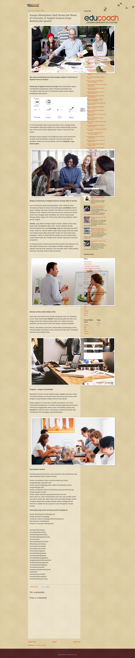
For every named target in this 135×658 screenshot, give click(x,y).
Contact (99, 322)
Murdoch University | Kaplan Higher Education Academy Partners (98, 198)
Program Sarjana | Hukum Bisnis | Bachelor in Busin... (95, 81)
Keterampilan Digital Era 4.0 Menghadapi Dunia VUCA (98, 207)
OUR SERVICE (87, 261)
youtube (86, 313)
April (88, 163)
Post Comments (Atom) (40, 645)
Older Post (76, 642)
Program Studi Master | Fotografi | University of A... (95, 118)
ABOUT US (87, 281)
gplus (85, 308)
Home (54, 642)
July (88, 49)
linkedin (86, 315)
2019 (87, 168)
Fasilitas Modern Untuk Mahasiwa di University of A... (95, 137)
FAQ (85, 283)
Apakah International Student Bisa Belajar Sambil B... (95, 70)
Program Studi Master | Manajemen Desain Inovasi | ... (95, 107)
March (88, 165)
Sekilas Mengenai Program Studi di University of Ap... (95, 66)
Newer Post (32, 642)
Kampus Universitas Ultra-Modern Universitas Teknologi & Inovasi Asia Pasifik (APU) (99, 230)
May (88, 54)
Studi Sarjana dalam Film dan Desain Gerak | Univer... (96, 126)
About (98, 325)
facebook (86, 304)
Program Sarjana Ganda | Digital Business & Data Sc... (95, 100)
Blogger (75, 654)
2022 (87, 40)
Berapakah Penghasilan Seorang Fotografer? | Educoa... (95, 155)
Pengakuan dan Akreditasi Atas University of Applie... (94, 59)
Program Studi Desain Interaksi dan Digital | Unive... (95, 111)
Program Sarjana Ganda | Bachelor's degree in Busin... (96, 89)
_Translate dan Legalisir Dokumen (92, 277)
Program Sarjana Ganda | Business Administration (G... (95, 92)
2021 (87, 42)
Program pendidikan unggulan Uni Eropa (97, 56)
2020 (87, 45)
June (88, 51)
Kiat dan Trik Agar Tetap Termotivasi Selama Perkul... (95, 144)
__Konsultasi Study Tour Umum (91, 266)
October (89, 47)
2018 (87, 171)
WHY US (86, 279)
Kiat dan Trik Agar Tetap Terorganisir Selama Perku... (95, 148)
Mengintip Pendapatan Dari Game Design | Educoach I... (95, 159)
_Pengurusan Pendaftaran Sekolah (92, 275)
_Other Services (88, 264)
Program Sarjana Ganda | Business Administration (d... (95, 96)
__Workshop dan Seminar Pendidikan (93, 270)
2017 (87, 173)
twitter (85, 306)
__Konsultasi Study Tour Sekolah (92, 268)
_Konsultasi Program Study (90, 272)
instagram (86, 311)
